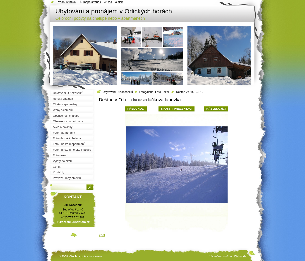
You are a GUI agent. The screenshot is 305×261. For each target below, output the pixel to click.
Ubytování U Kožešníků (118, 92)
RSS (110, 2)
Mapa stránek (92, 2)
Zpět (102, 235)
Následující (216, 108)
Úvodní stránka (66, 2)
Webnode (240, 256)
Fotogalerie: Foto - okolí (154, 92)
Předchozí (135, 108)
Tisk (120, 2)
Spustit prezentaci (176, 108)
